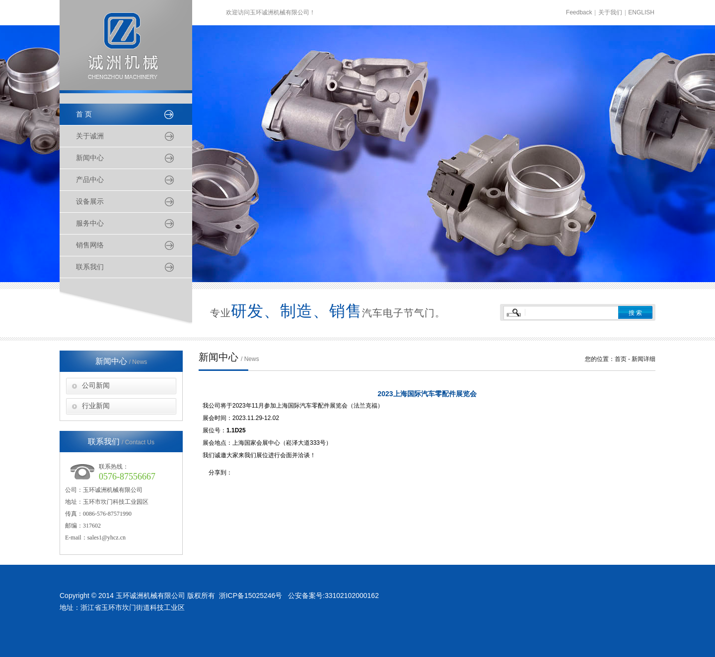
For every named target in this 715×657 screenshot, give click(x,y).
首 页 (84, 114)
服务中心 (90, 223)
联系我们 (90, 267)
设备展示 (90, 201)
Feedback (579, 12)
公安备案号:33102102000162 (333, 595)
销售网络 (90, 245)
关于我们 (610, 12)
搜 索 (635, 312)
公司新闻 (96, 385)
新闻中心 (90, 158)
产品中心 (90, 179)
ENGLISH (641, 12)
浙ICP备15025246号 (250, 595)
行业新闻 (96, 406)
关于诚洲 (90, 136)
